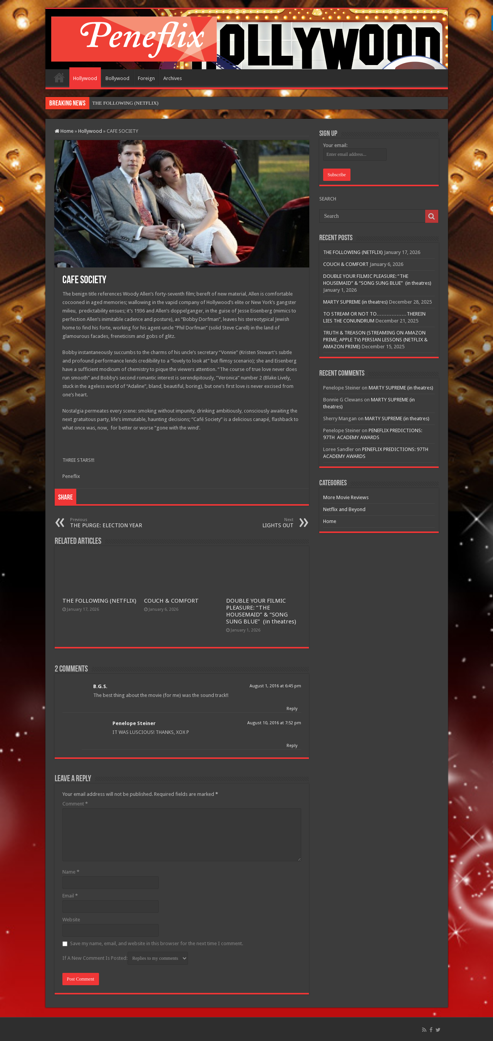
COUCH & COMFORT (171, 600)
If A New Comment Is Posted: (125, 958)
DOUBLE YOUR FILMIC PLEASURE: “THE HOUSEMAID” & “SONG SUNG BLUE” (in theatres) (261, 611)
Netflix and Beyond (344, 509)
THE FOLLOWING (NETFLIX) (99, 600)
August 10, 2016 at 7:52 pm (274, 722)
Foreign (146, 78)
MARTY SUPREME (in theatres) (355, 302)
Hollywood (85, 78)
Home (59, 77)
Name (70, 872)
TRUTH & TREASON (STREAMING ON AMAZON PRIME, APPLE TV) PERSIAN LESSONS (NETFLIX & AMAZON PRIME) (375, 339)
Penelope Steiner (134, 723)
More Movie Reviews (346, 497)
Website (71, 919)
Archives (172, 78)
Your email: (335, 145)
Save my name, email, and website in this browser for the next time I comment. (156, 943)
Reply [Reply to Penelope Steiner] (292, 745)
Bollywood (117, 78)
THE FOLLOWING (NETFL (122, 103)
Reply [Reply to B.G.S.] (292, 708)
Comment (75, 804)
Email (70, 896)
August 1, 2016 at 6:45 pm (275, 685)
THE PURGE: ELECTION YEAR (109, 522)
